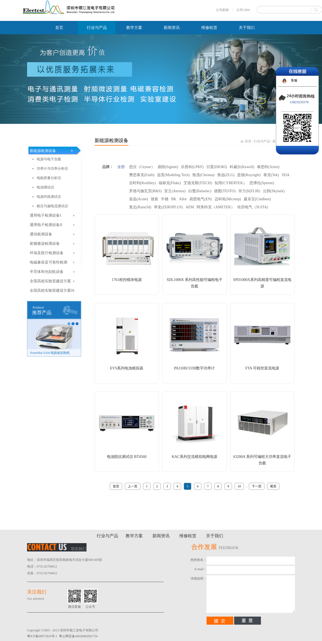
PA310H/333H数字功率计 (194, 368)
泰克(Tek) (271, 175)
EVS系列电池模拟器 (126, 368)
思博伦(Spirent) (261, 183)
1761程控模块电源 (127, 280)
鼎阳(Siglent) (168, 167)
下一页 (256, 486)
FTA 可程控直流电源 (262, 368)
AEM (190, 207)
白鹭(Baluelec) (199, 191)
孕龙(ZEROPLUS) (168, 207)
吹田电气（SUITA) (252, 207)
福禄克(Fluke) (170, 183)
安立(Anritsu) (174, 191)
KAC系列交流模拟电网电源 (194, 457)
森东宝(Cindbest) (257, 199)
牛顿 (165, 199)
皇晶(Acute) (138, 199)
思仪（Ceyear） (142, 167)
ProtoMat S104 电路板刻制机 (50, 353)
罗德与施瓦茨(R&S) (145, 191)
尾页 (273, 486)
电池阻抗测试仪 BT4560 (126, 457)
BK (173, 199)
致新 (154, 199)
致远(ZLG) (226, 175)
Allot (183, 199)
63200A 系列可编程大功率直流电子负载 (262, 460)
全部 (121, 167)
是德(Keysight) (249, 175)
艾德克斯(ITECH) (198, 183)
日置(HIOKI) (216, 167)
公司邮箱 (222, 10)
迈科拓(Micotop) (228, 199)
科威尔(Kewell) (242, 167)
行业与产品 (262, 141)
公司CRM (243, 10)
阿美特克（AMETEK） (216, 207)
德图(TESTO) (225, 191)
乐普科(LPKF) (192, 167)
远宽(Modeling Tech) (173, 175)
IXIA (286, 175)
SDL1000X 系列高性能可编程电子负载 (194, 283)
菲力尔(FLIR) (249, 191)
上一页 (132, 486)
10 (239, 486)
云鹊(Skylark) (273, 191)
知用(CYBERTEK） (231, 183)
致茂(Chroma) (203, 175)
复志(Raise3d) (140, 207)
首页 (59, 27)
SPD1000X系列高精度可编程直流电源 (262, 283)
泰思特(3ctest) (268, 167)
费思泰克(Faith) (141, 175)
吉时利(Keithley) (142, 183)
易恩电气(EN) (200, 199)
